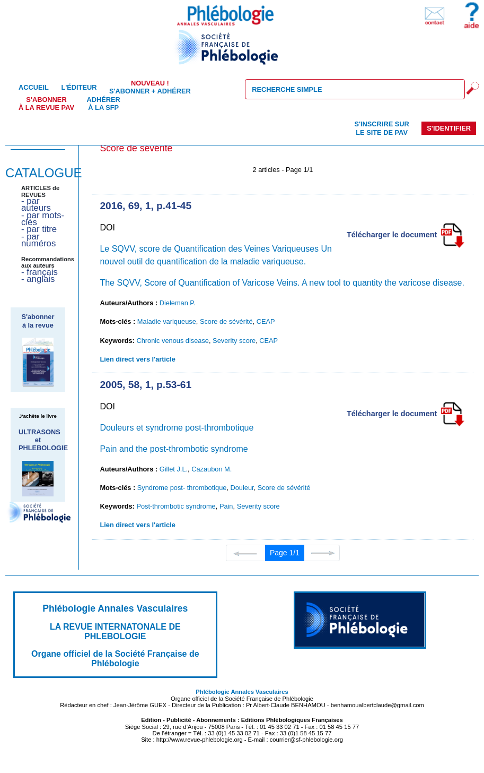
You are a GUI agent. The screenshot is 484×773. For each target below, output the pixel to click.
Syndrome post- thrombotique (182, 488)
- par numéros (38, 239)
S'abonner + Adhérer (150, 87)
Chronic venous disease (172, 341)
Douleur (242, 488)
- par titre (39, 229)
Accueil (34, 87)
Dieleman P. (178, 303)
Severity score (234, 341)
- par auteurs (36, 204)
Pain (226, 506)
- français (39, 272)
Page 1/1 (285, 552)
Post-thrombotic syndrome (175, 506)
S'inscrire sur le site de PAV (381, 128)
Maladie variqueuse (166, 321)
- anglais (38, 279)
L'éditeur (78, 87)
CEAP (266, 321)
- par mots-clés (42, 218)
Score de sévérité (226, 321)
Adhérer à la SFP (103, 103)
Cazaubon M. (211, 469)
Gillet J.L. (174, 469)
